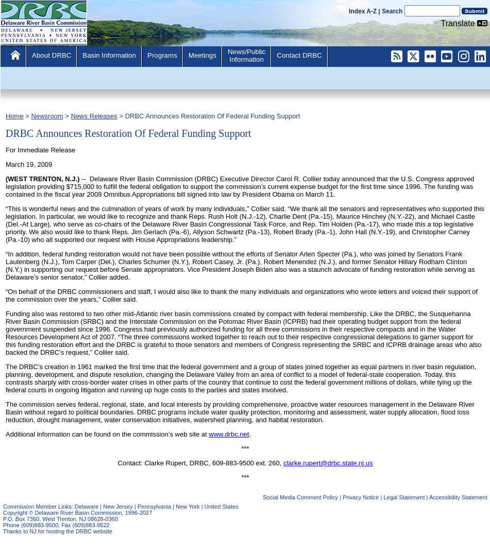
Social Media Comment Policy (300, 497)
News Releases (94, 116)
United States (222, 506)
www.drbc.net (229, 434)
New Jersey (117, 506)
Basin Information (109, 55)
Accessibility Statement (458, 497)
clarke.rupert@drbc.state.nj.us (328, 463)
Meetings (202, 55)
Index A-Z (363, 11)
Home (15, 116)
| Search (391, 11)
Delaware (86, 506)
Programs (162, 55)
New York (187, 506)
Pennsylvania (154, 506)
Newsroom (47, 116)
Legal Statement (404, 497)
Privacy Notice (361, 497)
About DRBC (51, 55)
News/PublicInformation (246, 55)
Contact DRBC (299, 55)
